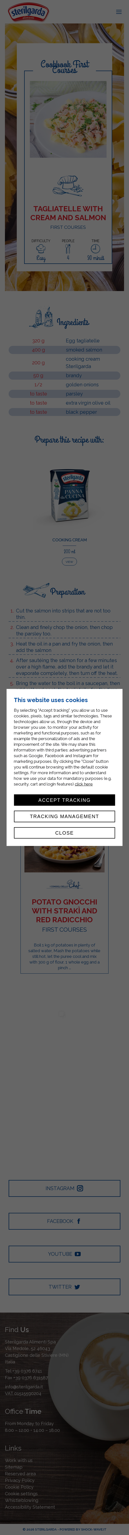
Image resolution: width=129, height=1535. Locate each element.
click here (84, 784)
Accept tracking (64, 800)
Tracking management (64, 816)
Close (64, 833)
